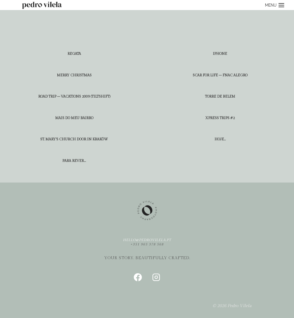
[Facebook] (138, 277)
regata (74, 54)
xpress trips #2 (220, 118)
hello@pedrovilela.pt (147, 240)
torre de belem (220, 96)
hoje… (220, 139)
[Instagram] (156, 277)
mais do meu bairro (74, 118)
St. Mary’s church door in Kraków (74, 139)
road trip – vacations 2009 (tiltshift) (74, 96)
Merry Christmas (74, 75)
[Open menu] (274, 5)
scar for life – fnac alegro (220, 75)
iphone (220, 54)
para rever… (74, 161)
